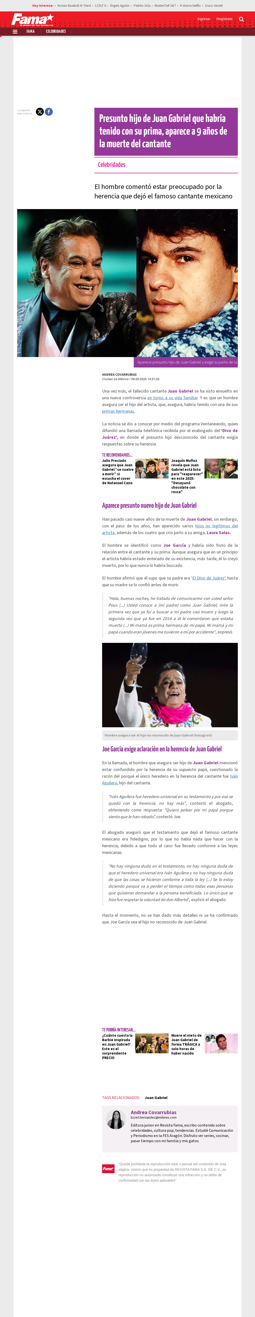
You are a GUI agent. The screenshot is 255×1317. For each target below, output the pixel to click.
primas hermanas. (204, 405)
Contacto (220, 1287)
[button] (31, 112)
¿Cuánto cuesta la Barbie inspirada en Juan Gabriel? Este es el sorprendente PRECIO (111, 1006)
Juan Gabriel (147, 1055)
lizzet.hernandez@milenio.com (145, 1075)
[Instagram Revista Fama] (228, 1305)
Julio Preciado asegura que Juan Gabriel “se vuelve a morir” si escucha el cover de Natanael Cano (110, 458)
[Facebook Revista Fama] (206, 1305)
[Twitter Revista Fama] (217, 1305)
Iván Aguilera (196, 758)
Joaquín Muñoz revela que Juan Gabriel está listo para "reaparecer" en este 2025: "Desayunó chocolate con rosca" (190, 461)
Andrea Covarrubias (110, 374)
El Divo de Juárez (202, 560)
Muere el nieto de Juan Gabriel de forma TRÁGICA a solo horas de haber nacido (188, 1006)
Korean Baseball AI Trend (74, 5)
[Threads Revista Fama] (239, 1305)
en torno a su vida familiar (142, 398)
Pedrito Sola (142, 5)
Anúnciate (197, 1287)
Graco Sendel (214, 5)
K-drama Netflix (190, 5)
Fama (31, 32)
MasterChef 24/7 (165, 5)
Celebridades (56, 32)
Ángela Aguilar (119, 5)
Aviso (239, 1287)
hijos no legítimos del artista (195, 508)
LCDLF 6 (100, 5)
